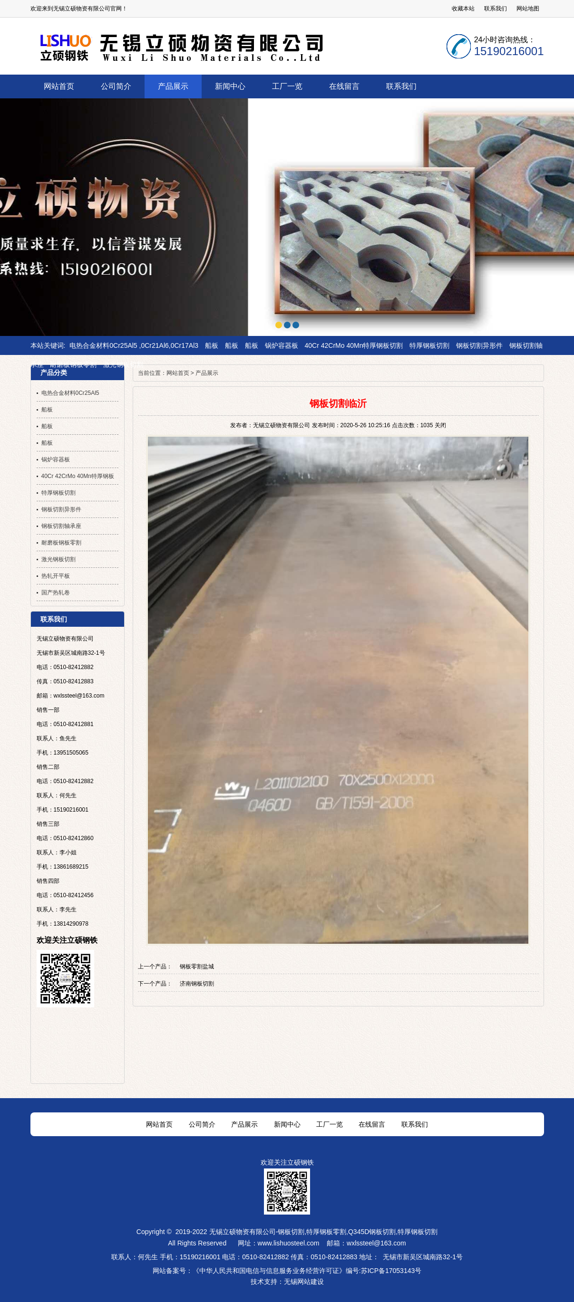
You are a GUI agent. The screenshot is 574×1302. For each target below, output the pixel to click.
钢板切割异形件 (479, 345)
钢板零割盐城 (197, 966)
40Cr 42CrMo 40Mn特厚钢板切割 (354, 345)
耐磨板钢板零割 (73, 364)
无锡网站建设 (304, 1281)
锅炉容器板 (281, 345)
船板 (211, 345)
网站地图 (527, 8)
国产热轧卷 (55, 592)
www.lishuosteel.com (289, 1243)
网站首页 (177, 373)
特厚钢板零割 (326, 1231)
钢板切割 (291, 1231)
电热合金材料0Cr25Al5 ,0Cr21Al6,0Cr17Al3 (133, 345)
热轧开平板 (55, 576)
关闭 (440, 425)
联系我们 (495, 8)
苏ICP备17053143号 (391, 1270)
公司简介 (202, 1124)
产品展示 (206, 373)
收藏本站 (463, 8)
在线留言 (372, 1124)
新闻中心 (287, 1124)
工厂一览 (329, 1124)
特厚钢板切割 (429, 345)
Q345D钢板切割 (372, 1231)
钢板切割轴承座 (61, 526)
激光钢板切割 (123, 364)
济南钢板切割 (197, 983)
